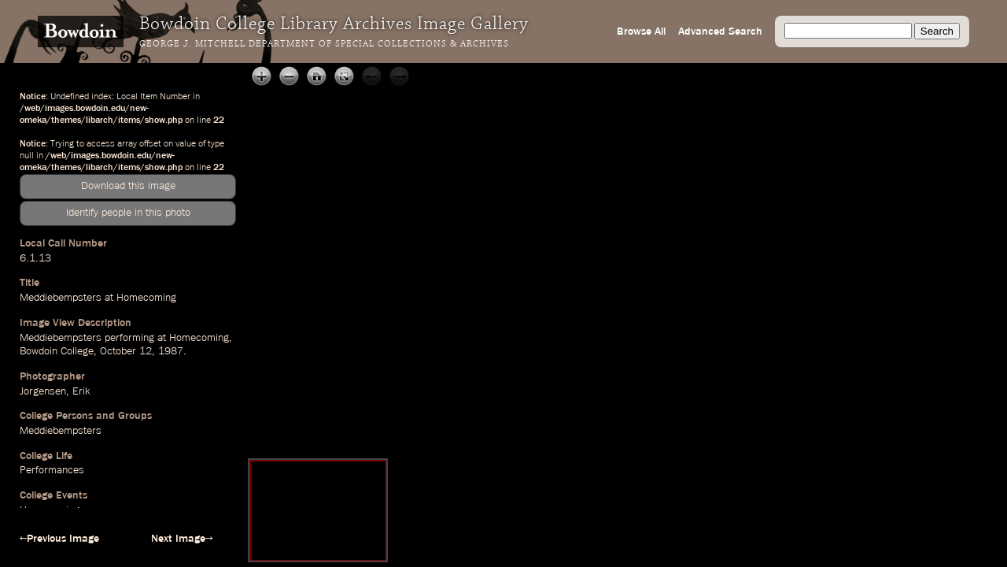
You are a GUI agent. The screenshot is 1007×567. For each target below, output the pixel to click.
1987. (172, 351)
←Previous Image (59, 538)
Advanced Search (720, 31)
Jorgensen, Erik (55, 391)
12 (145, 351)
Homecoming (199, 337)
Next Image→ (181, 538)
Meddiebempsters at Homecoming (98, 297)
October (118, 351)
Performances (52, 470)
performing (129, 337)
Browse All (641, 31)
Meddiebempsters (60, 337)
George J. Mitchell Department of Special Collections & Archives (324, 44)
